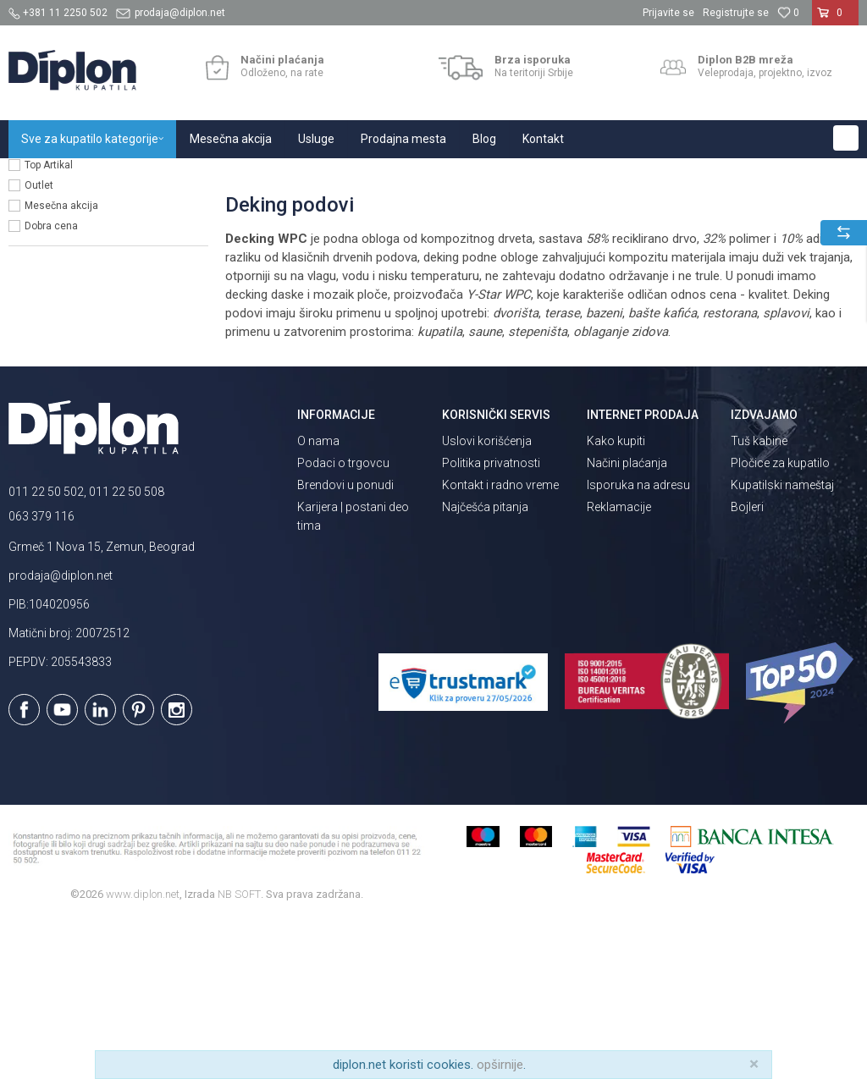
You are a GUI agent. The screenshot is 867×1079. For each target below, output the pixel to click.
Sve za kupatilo (133, 176)
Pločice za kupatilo (780, 621)
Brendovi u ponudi (345, 643)
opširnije (500, 1064)
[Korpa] (835, 19)
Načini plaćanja (627, 621)
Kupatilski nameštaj (782, 643)
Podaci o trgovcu (343, 621)
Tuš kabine (759, 599)
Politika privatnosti (491, 621)
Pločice (200, 176)
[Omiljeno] (788, 13)
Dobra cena (51, 384)
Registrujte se (736, 13)
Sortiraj (737, 211)
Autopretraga (665, 211)
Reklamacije (619, 665)
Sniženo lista (55, 303)
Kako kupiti (616, 599)
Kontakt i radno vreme (500, 643)
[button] (846, 138)
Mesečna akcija (61, 364)
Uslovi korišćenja (487, 599)
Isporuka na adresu (638, 643)
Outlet (39, 344)
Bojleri (747, 665)
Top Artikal (49, 323)
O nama (318, 599)
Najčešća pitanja (485, 665)
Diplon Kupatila (45, 176)
